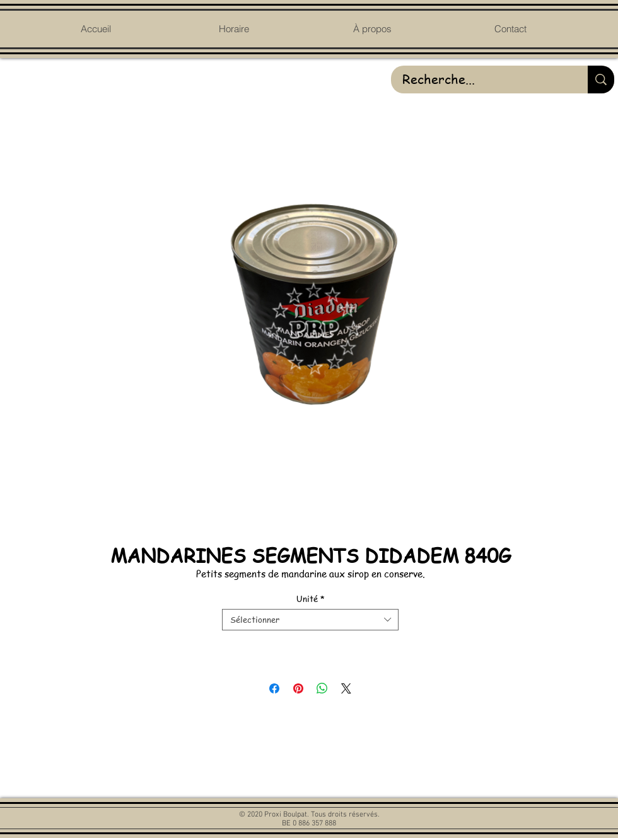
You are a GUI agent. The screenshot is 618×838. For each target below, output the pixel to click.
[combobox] (310, 619)
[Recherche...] (480, 79)
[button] (372, 29)
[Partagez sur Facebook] (274, 688)
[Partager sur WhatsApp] (322, 688)
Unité (310, 599)
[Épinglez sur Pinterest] (298, 688)
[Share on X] (346, 688)
